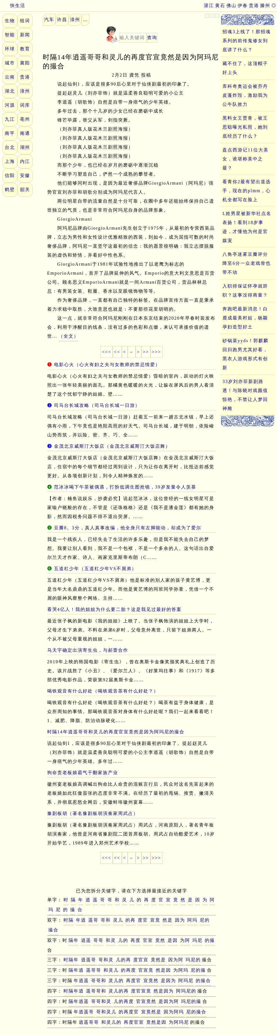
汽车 (49, 19)
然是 (168, 920)
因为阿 (175, 959)
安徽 (25, 175)
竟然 (160, 940)
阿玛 (192, 920)
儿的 (123, 940)
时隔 (69, 920)
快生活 (12, 5)
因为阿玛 (174, 1011)
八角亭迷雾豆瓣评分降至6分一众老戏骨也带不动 (246, 263)
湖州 (25, 147)
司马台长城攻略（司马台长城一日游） (97, 405)
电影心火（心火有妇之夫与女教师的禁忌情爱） (107, 364)
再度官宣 (134, 1022)
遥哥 (93, 920)
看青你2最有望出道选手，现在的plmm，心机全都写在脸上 (246, 190)
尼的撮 (198, 970)
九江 (10, 119)
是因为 (168, 980)
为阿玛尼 (179, 1022)
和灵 (111, 940)
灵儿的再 (119, 991)
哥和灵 (106, 959)
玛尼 (197, 940)
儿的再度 (124, 1001)
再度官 (133, 980)
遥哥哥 (93, 970)
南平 (10, 133)
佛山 (231, 5)
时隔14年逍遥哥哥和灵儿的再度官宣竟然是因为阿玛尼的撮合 (115, 731)
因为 (180, 920)
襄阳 (25, 63)
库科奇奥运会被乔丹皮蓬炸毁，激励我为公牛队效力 (245, 95)
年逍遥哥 (84, 1011)
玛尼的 (193, 959)
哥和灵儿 (106, 1011)
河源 (10, 105)
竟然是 (158, 959)
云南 (10, 77)
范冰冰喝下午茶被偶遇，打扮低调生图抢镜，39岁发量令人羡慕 (125, 487)
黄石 (220, 5)
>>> (156, 352)
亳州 (25, 119)
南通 (25, 133)
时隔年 (71, 959)
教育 (25, 48)
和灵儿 (111, 970)
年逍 (81, 920)
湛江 (209, 5)
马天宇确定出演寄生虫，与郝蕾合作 (87, 650)
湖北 (10, 91)
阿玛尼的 (186, 991)
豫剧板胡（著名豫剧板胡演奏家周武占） (92, 813)
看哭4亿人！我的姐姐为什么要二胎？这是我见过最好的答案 (114, 609)
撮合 (53, 930)
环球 (10, 48)
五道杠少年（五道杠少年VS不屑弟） (95, 568)
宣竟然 (151, 980)
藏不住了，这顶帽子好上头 (245, 68)
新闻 (25, 34)
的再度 (128, 970)
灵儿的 (116, 980)
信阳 (10, 175)
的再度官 (129, 1011)
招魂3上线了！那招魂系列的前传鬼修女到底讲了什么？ (246, 40)
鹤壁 (10, 189)
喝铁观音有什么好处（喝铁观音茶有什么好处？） (103, 691)
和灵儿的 (111, 1022)
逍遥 (86, 940)
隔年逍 (76, 970)
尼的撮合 (196, 1011)
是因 (173, 940)
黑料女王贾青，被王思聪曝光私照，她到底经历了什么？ (245, 127)
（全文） (68, 336)
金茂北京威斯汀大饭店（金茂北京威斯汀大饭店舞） (112, 446)
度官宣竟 (141, 991)
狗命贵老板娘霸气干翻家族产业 (82, 772)
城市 (10, 63)
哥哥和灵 (101, 1001)
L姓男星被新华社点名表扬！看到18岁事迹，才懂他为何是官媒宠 (246, 227)
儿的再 (123, 959)
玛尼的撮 (191, 1001)
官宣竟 (146, 970)
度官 (143, 920)
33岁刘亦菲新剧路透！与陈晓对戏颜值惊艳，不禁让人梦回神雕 (245, 395)
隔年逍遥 (79, 1001)
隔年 (74, 940)
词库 (25, 105)
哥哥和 (98, 980)
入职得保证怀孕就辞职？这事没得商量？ (245, 290)
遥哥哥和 (96, 991)
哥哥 (98, 940)
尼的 (205, 920)
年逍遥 (81, 980)
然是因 (163, 970)
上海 (10, 161)
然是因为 (164, 991)
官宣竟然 (146, 1001)
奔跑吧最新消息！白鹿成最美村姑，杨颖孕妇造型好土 (245, 317)
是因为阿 (169, 1001)
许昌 (62, 19)
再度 (135, 940)
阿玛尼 (185, 980)
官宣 (148, 940)
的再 (130, 920)
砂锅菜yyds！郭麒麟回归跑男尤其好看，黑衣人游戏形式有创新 (245, 354)
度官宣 (140, 959)
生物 (10, 20)
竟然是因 (156, 1022)
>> (146, 352)
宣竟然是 (151, 1011)
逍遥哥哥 (89, 1022)
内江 (25, 161)
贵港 (254, 5)
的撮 (210, 940)
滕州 (265, 5)
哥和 (106, 920)
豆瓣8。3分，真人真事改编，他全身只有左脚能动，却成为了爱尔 (127, 527)
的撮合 (203, 980)
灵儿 (118, 920)
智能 (10, 34)
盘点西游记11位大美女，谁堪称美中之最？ (245, 158)
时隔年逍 (74, 991)
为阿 (185, 940)
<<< (106, 352)
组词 (25, 20)
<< (117, 352)
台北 (10, 147)
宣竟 (155, 920)
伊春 (243, 5)
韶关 (25, 189)
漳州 (25, 91)
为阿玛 (180, 970)
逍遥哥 (88, 959)
